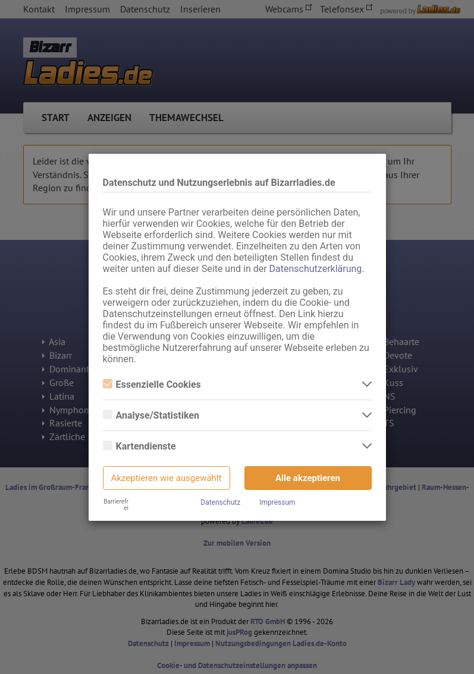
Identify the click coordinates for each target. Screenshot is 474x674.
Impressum (277, 502)
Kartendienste (139, 446)
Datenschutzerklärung (315, 268)
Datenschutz (220, 502)
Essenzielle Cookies (152, 384)
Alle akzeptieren (307, 478)
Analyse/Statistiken (151, 415)
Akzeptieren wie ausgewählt (166, 478)
